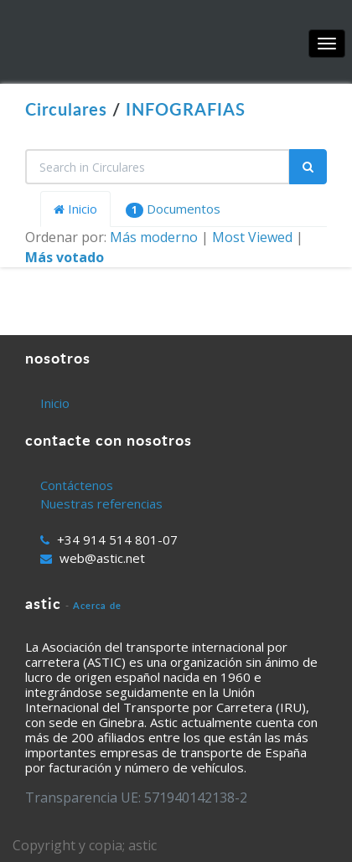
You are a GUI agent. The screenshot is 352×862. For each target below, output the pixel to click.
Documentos (173, 209)
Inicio (75, 208)
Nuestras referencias (101, 503)
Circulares (66, 109)
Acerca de (97, 605)
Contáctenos (76, 485)
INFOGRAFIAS (186, 109)
